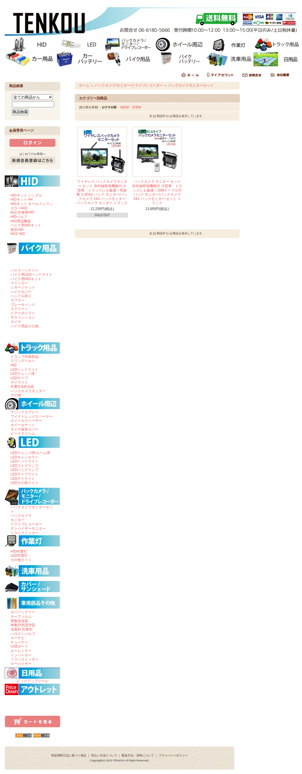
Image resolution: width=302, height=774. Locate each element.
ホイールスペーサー (26, 421)
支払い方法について (104, 755)
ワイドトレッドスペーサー (32, 416)
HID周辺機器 (21, 221)
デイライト (19, 382)
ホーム (84, 85)
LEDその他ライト (24, 483)
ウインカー (19, 283)
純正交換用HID (22, 212)
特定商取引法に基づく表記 (68, 755)
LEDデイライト (23, 479)
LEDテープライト (24, 474)
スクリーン (19, 309)
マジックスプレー (25, 412)
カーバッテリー (23, 612)
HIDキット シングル (26, 195)
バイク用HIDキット (26, 225)
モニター (18, 520)
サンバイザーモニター (28, 528)
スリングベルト (23, 361)
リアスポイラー (23, 313)
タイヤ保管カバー (25, 429)
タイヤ (16, 322)
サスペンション (23, 317)
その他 (16, 395)
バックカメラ (21, 516)
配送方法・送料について (138, 755)
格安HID (17, 230)
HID (14, 365)
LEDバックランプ (24, 470)
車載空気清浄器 (23, 625)
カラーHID (19, 208)
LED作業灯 (19, 555)
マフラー (18, 300)
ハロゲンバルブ (23, 634)
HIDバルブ (19, 217)
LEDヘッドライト (24, 369)
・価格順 (123, 107)
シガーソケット (23, 287)
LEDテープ (19, 378)
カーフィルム (21, 616)
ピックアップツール (32, 681)
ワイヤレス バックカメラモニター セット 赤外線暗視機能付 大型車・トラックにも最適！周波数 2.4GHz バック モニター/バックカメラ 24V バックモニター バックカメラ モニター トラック (102, 192)
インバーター (21, 655)
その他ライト (21, 560)
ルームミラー (21, 651)
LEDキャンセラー (24, 457)
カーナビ (18, 638)
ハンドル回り (21, 296)
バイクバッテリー (25, 270)
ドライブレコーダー (26, 524)
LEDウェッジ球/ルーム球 (30, 453)
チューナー (19, 642)
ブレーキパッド (23, 305)
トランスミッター (25, 533)
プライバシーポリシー (173, 755)
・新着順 (135, 107)
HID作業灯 (19, 551)
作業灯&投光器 (22, 387)
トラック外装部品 (25, 357)
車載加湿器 (19, 621)
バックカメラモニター (28, 391)
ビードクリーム (23, 433)
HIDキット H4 (21, 199)
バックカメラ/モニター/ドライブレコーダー (129, 85)
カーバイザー (21, 664)
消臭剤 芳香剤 (21, 629)
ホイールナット (23, 425)
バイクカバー (21, 292)
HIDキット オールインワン (32, 204)
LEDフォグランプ (24, 466)
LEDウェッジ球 (23, 374)
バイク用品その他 (25, 326)
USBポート (19, 646)
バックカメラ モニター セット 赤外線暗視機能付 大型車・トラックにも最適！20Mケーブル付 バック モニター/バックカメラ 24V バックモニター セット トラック (157, 192)
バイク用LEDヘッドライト (31, 274)
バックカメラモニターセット (191, 85)
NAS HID (18, 234)
